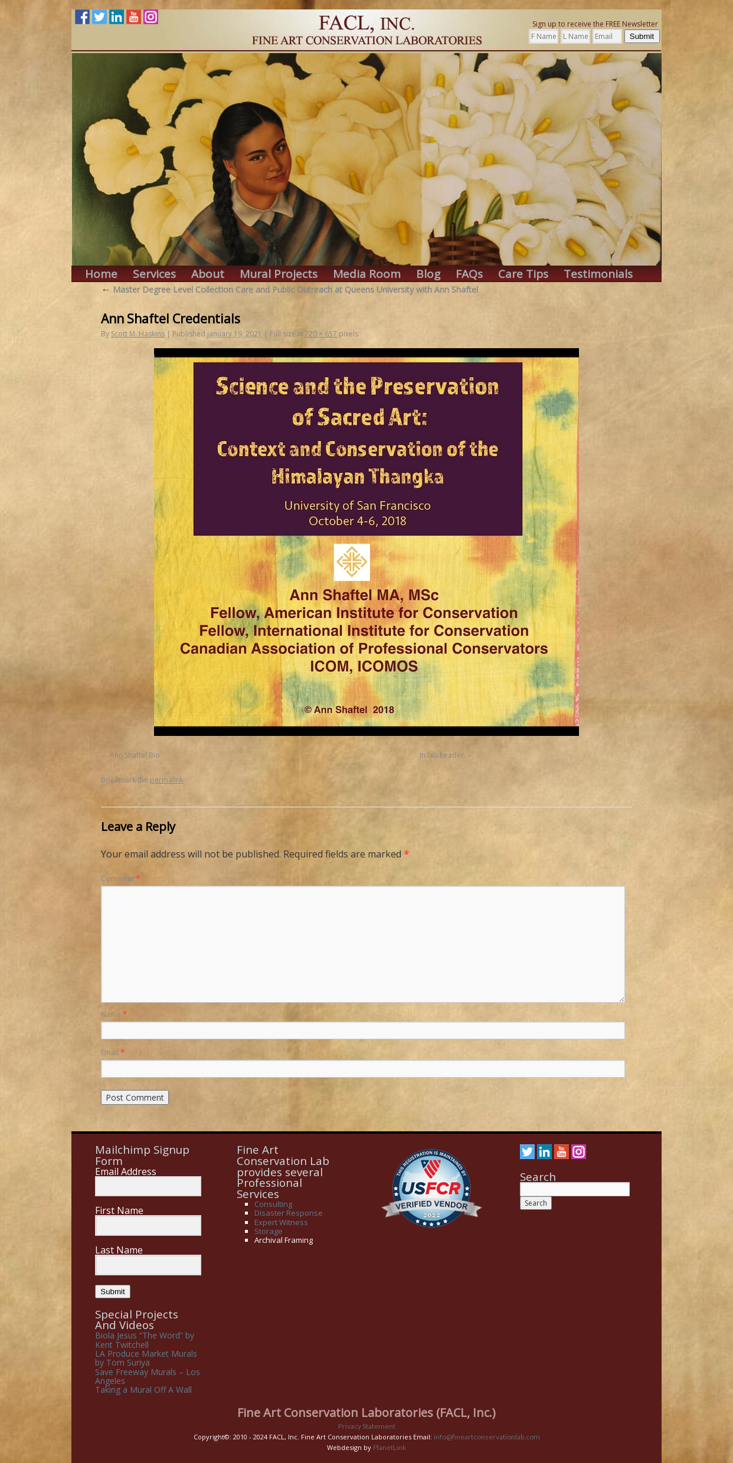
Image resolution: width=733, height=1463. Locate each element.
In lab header (442, 755)
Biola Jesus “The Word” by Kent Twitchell (144, 1340)
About (207, 274)
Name (114, 1014)
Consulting (273, 1204)
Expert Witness (281, 1222)
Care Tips (523, 274)
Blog (428, 274)
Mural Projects (279, 274)
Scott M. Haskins (138, 334)
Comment (120, 878)
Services (154, 274)
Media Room (367, 274)
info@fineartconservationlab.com (487, 1436)
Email (113, 1053)
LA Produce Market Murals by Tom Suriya (146, 1358)
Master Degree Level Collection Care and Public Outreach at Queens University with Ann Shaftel (289, 289)
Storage (268, 1231)
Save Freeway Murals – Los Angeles (147, 1376)
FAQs (469, 274)
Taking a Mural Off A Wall (143, 1389)
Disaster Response (288, 1212)
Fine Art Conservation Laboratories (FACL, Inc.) (366, 1413)
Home (101, 274)
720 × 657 (321, 334)
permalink (167, 780)
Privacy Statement (366, 1426)
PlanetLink (389, 1447)
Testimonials (598, 274)
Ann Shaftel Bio (135, 755)
